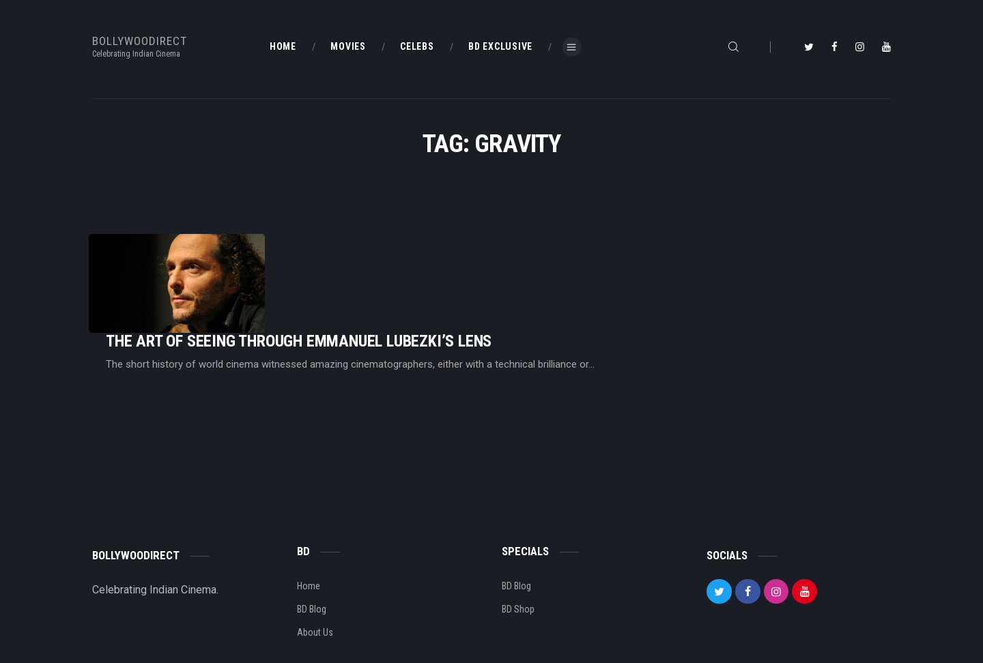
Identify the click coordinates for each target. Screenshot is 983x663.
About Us (315, 590)
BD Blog (311, 567)
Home (308, 544)
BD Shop (518, 567)
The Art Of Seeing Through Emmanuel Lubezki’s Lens (469, 271)
